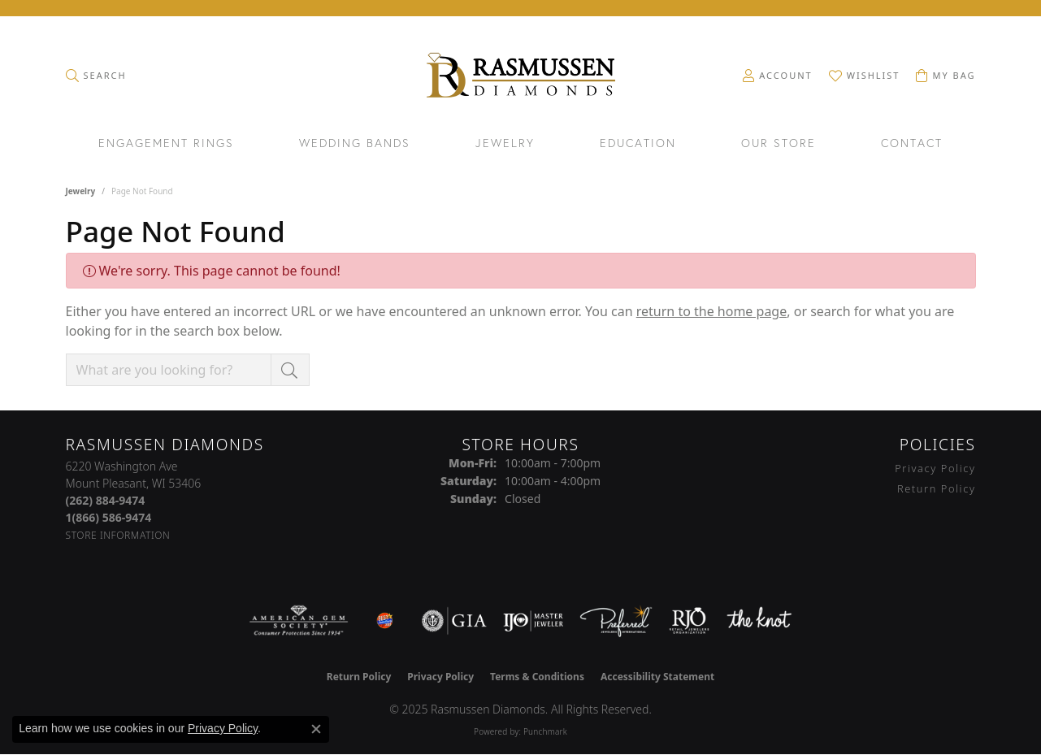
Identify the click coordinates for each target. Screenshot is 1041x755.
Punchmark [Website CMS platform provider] (545, 731)
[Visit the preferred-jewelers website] (616, 621)
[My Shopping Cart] (945, 75)
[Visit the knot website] (759, 621)
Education (638, 143)
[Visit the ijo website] (533, 621)
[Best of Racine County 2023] (385, 621)
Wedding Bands (354, 143)
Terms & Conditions (537, 676)
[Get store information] (118, 535)
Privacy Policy (935, 468)
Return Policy (936, 488)
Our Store (778, 143)
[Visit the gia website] (454, 621)
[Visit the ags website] (299, 621)
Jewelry (505, 143)
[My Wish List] (864, 75)
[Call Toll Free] (109, 517)
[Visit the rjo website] (689, 621)
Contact (912, 143)
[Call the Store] (105, 500)
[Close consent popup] (316, 729)
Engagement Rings (166, 143)
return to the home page (711, 311)
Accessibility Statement (657, 676)
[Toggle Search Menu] (96, 75)
